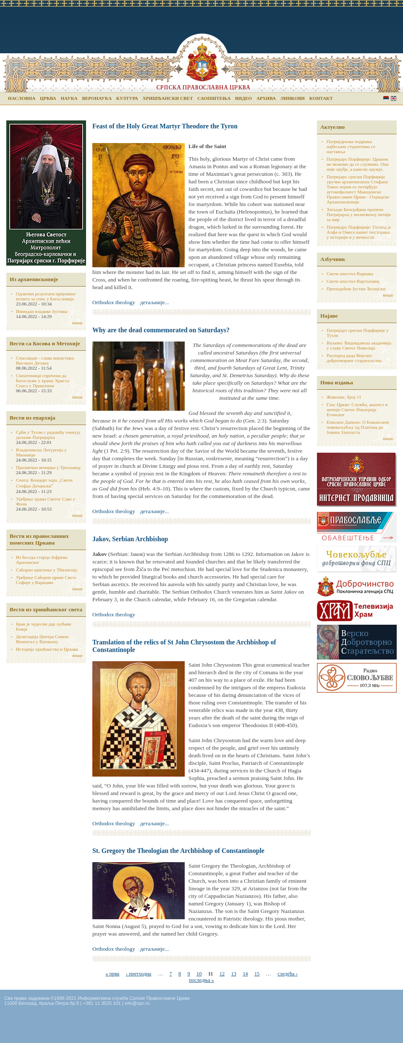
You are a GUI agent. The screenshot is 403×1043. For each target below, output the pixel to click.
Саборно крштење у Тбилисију (46, 569)
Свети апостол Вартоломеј (353, 281)
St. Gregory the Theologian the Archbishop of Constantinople (178, 850)
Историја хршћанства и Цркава (47, 649)
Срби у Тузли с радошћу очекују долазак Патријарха (48, 435)
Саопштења (213, 98)
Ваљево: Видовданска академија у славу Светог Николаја (359, 345)
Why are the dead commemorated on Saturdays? (161, 330)
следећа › (287, 974)
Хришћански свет (168, 98)
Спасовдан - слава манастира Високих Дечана (45, 360)
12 (222, 974)
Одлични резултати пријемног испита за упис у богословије (46, 296)
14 (245, 974)
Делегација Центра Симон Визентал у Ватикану (42, 639)
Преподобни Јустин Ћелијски (356, 288)
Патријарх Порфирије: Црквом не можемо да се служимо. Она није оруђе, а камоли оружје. (358, 164)
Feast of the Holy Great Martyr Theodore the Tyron (165, 126)
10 (199, 974)
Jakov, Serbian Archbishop (130, 538)
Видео (243, 98)
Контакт (321, 98)
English (393, 98)
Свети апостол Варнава (350, 273)
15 (256, 974)
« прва (112, 974)
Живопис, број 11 (344, 396)
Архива (266, 98)
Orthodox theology (113, 302)
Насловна (21, 98)
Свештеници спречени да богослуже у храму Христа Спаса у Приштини (42, 380)
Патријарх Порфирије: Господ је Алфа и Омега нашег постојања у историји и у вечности (359, 232)
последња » (201, 980)
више (77, 322)
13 (233, 974)
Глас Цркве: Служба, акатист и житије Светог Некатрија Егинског (357, 409)
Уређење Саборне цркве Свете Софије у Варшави (46, 580)
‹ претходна (139, 974)
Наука (68, 98)
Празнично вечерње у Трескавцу (48, 467)
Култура (127, 98)
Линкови (292, 98)
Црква (48, 98)
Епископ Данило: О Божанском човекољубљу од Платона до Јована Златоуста (358, 427)
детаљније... (154, 302)
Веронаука (97, 98)
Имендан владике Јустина (42, 311)
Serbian (386, 98)
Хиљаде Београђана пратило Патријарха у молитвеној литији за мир (359, 214)
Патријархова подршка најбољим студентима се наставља (351, 146)
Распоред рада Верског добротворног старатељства (354, 358)
